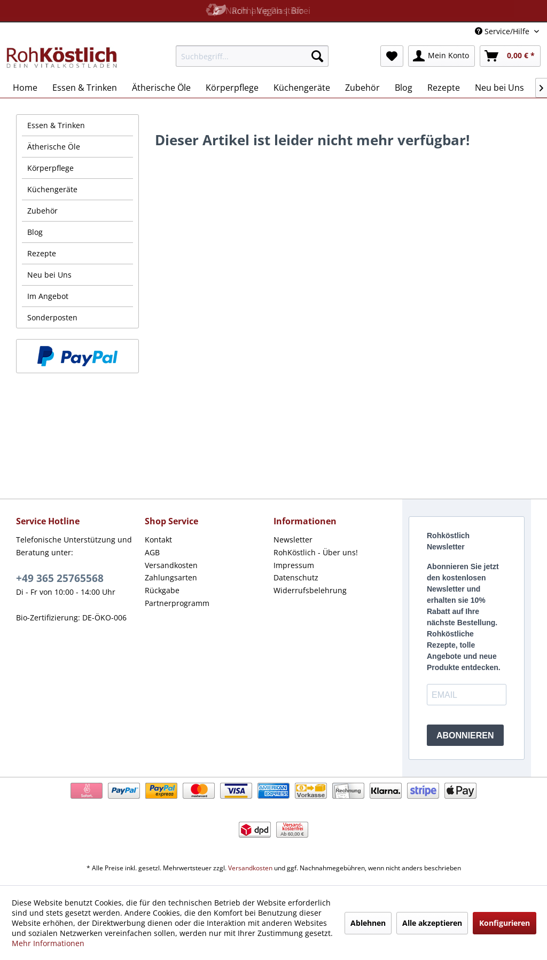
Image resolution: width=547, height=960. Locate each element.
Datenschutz (296, 577)
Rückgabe (162, 590)
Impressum (294, 565)
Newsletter (293, 539)
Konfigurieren (504, 923)
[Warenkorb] (510, 56)
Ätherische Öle (53, 146)
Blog (35, 232)
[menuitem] (252, 56)
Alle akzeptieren (432, 923)
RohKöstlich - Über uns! (316, 552)
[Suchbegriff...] (252, 56)
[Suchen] (317, 56)
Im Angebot (47, 296)
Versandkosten (171, 565)
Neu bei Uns (49, 275)
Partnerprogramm (177, 603)
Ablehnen (368, 923)
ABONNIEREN (465, 735)
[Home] (25, 87)
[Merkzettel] (391, 56)
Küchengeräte (52, 189)
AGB (152, 552)
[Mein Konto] (441, 56)
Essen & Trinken (56, 125)
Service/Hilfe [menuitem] (503, 31)
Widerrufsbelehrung (310, 590)
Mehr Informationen (48, 943)
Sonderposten (52, 317)
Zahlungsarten (171, 577)
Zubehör (42, 211)
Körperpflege (50, 168)
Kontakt (158, 539)
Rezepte (41, 253)
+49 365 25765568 (60, 578)
